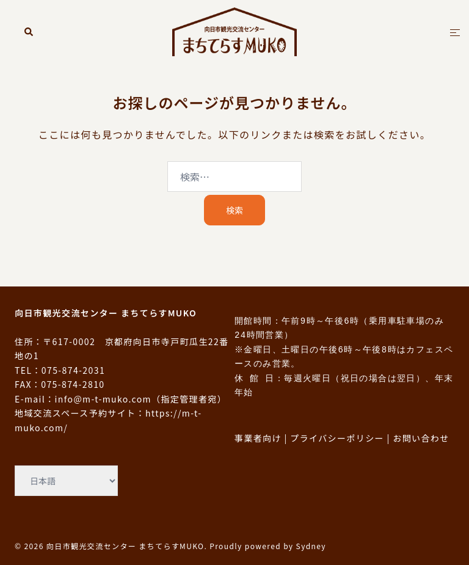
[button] (29, 31)
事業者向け (258, 438)
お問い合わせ (421, 438)
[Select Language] (66, 480)
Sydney (311, 546)
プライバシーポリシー (337, 438)
